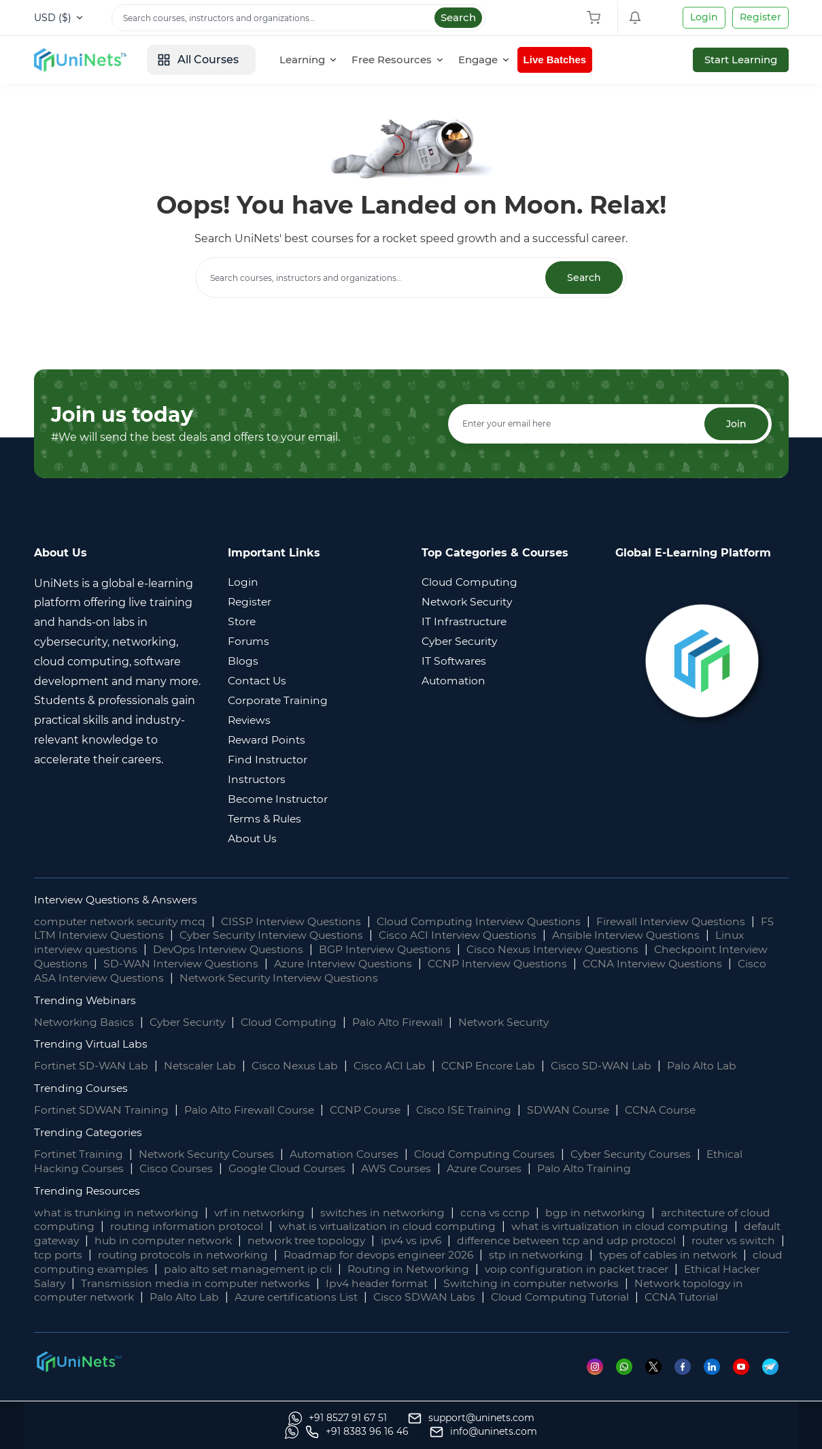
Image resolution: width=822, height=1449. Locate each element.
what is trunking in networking (118, 1212)
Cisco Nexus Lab (300, 1066)
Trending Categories (89, 1132)
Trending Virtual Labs (92, 1044)
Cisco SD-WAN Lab (613, 1066)
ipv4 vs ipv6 (466, 1241)
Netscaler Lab (204, 1066)
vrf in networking (265, 1212)
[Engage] (494, 59)
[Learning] (318, 59)
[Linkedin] (718, 1380)
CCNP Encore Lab (498, 1066)
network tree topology (357, 1241)
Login (704, 17)
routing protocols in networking (289, 1254)
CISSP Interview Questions (300, 921)
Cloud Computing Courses (500, 1154)
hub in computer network (209, 1241)
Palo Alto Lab (715, 1066)
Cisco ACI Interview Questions (490, 935)
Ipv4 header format (553, 1283)
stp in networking (651, 1254)
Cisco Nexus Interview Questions (572, 950)
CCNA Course (675, 1110)
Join (735, 424)
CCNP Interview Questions (568, 963)
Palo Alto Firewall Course (253, 1110)
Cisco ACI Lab (397, 1066)
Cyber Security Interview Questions (296, 935)
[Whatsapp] (630, 1380)
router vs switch (77, 1254)
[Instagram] (601, 1380)
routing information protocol (189, 1226)
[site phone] (608, 1432)
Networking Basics (85, 1022)
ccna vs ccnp (506, 1212)
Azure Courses (498, 1168)
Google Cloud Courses (294, 1168)
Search (458, 17)
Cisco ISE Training (474, 1110)
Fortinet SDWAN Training (102, 1110)
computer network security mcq (123, 921)
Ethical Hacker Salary (179, 1283)
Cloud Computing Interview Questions (495, 921)
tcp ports (161, 1254)
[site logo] (85, 60)
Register (760, 17)
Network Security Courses (212, 1154)
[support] (217, 1432)
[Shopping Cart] (597, 17)
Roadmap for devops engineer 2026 (489, 1254)
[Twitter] (659, 1380)
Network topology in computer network (210, 1297)
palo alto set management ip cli (399, 1269)
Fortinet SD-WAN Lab (92, 1066)
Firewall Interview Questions (694, 921)
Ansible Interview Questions (664, 935)
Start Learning (740, 59)
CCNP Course (373, 1110)
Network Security (517, 1022)
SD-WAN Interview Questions (240, 963)
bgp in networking (608, 1212)
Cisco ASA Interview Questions (188, 977)
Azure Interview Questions (408, 963)
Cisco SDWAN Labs (616, 1297)
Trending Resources (88, 1190)
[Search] (298, 17)
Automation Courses (354, 1154)
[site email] (735, 1432)
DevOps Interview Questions (236, 950)
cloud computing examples (221, 1269)
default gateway (78, 1241)
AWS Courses (407, 1168)
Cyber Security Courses (652, 1154)
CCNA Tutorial (128, 1311)
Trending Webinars (86, 1000)
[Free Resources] (407, 59)
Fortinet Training (79, 1154)
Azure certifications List (485, 1297)
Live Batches (566, 59)
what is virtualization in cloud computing (394, 1226)
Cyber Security (192, 1022)
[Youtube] (747, 1380)
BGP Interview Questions (398, 950)
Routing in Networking (563, 1269)
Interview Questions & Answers (118, 899)
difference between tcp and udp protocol (627, 1241)
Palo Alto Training (600, 1168)
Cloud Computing (297, 1022)
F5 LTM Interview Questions (109, 935)
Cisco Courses (180, 1168)
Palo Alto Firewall (408, 1022)
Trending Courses (82, 1088)
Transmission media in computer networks (368, 1283)
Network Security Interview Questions (392, 977)
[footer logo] (78, 1375)
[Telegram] (775, 1380)
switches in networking (392, 1212)
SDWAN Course (580, 1110)
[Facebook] (689, 1380)
